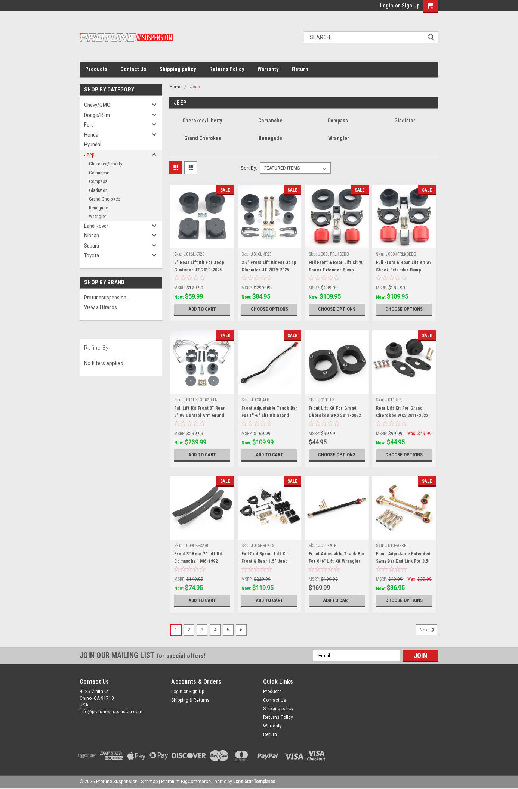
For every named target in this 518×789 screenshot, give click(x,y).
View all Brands (100, 307)
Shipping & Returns (190, 700)
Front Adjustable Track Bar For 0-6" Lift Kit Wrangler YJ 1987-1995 (337, 561)
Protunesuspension (105, 297)
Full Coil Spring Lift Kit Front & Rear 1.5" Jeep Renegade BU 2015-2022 (266, 561)
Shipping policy (177, 69)
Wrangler (97, 216)
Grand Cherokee (104, 199)
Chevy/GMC (97, 105)
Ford (89, 124)
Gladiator (98, 190)
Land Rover (96, 226)
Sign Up (410, 6)
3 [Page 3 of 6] (202, 630)
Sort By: (249, 168)
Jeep (89, 154)
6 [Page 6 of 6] (241, 630)
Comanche (99, 172)
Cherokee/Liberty (105, 164)
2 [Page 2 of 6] (189, 630)
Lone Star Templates (254, 781)
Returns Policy (226, 69)
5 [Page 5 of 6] (228, 630)
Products (96, 69)
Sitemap (149, 781)
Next (428, 630)
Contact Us (133, 69)
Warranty (268, 69)
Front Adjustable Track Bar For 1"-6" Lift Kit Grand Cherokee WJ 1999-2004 (269, 416)
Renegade (98, 208)
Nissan (91, 235)
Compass (98, 181)
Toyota (91, 255)
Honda (91, 134)
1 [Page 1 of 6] (176, 630)
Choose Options (269, 309)
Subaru (91, 245)
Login (386, 6)
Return (300, 69)
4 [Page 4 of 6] (215, 630)
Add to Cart (202, 309)
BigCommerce (196, 781)
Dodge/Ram (97, 115)
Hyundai (92, 144)
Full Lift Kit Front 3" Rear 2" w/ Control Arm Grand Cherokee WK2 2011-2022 (200, 416)
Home (175, 86)
